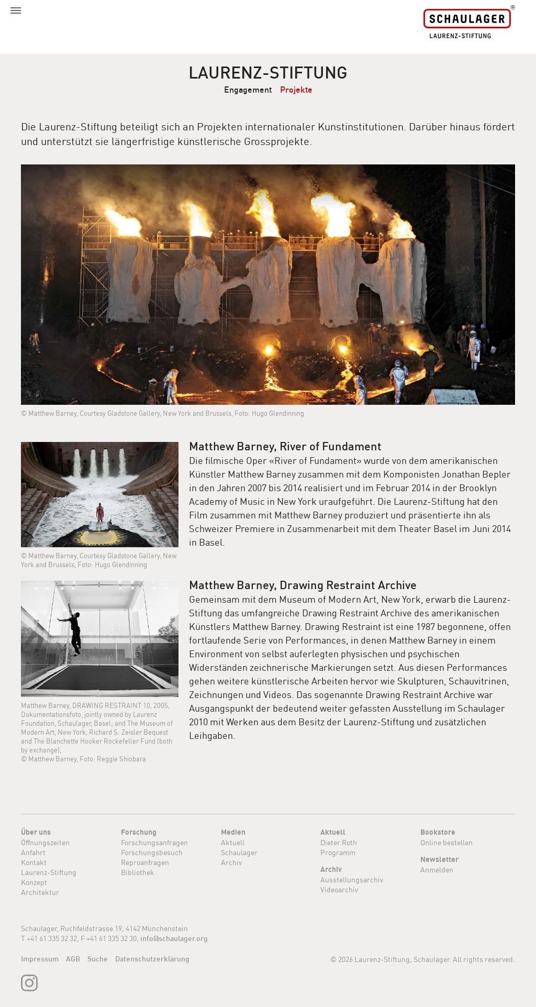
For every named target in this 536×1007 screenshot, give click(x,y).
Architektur (40, 892)
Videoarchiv (339, 889)
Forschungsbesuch (152, 852)
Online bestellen (446, 842)
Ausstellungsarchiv (351, 879)
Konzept (34, 882)
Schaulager (239, 852)
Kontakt (34, 862)
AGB (73, 959)
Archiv (231, 862)
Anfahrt (33, 852)
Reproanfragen (145, 862)
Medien (233, 832)
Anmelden (436, 869)
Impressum (40, 959)
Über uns (36, 832)
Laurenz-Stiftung (268, 72)
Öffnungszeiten (45, 842)
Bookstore (437, 832)
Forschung (139, 832)
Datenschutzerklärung (152, 959)
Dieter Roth (338, 842)
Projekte (296, 89)
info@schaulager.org (174, 938)
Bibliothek (137, 872)
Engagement (248, 89)
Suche (97, 959)
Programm (337, 852)
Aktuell (232, 842)
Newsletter (439, 859)
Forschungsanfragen (154, 842)
